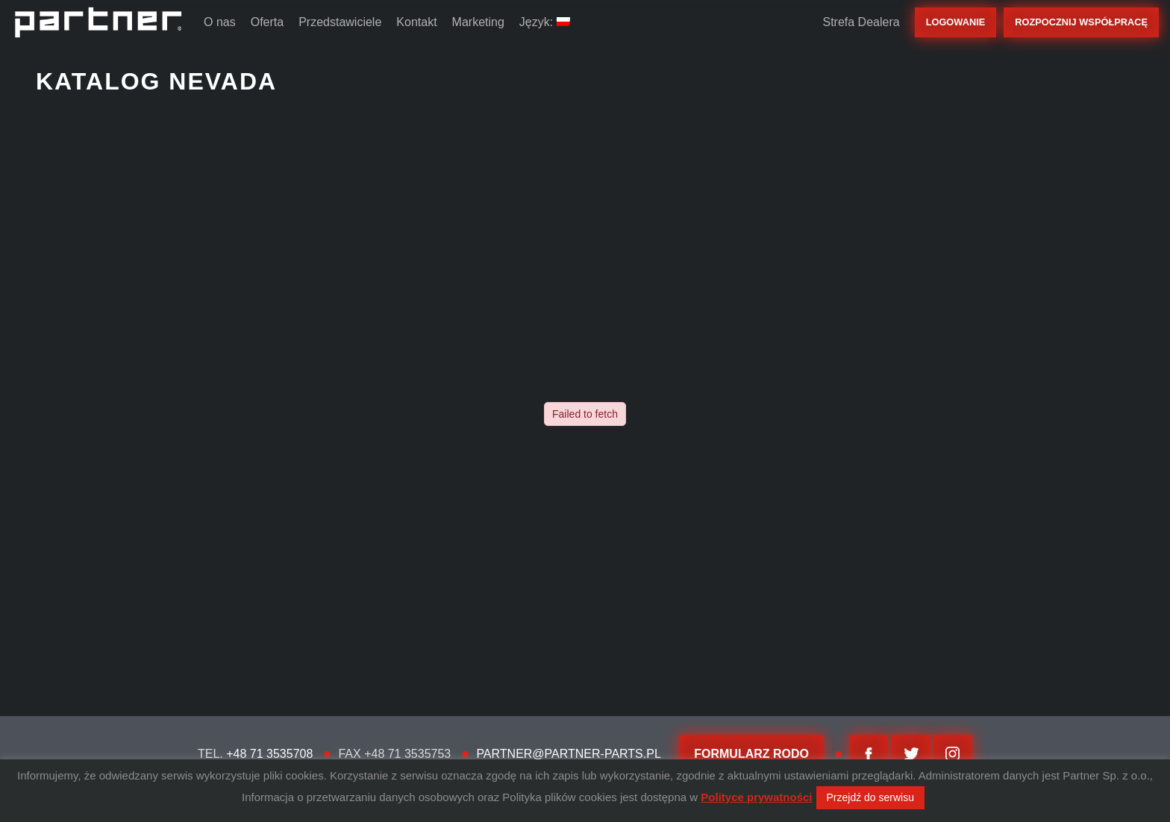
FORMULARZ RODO (751, 753)
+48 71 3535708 (269, 753)
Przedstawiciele (339, 22)
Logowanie (956, 22)
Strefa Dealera (860, 22)
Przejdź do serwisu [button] (871, 797)
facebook (868, 754)
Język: (544, 22)
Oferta (267, 22)
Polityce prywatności (756, 797)
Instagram (952, 754)
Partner (98, 22)
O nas (220, 22)
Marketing (478, 22)
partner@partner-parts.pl (568, 753)
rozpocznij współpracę (1081, 22)
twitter (911, 754)
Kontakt (416, 22)
